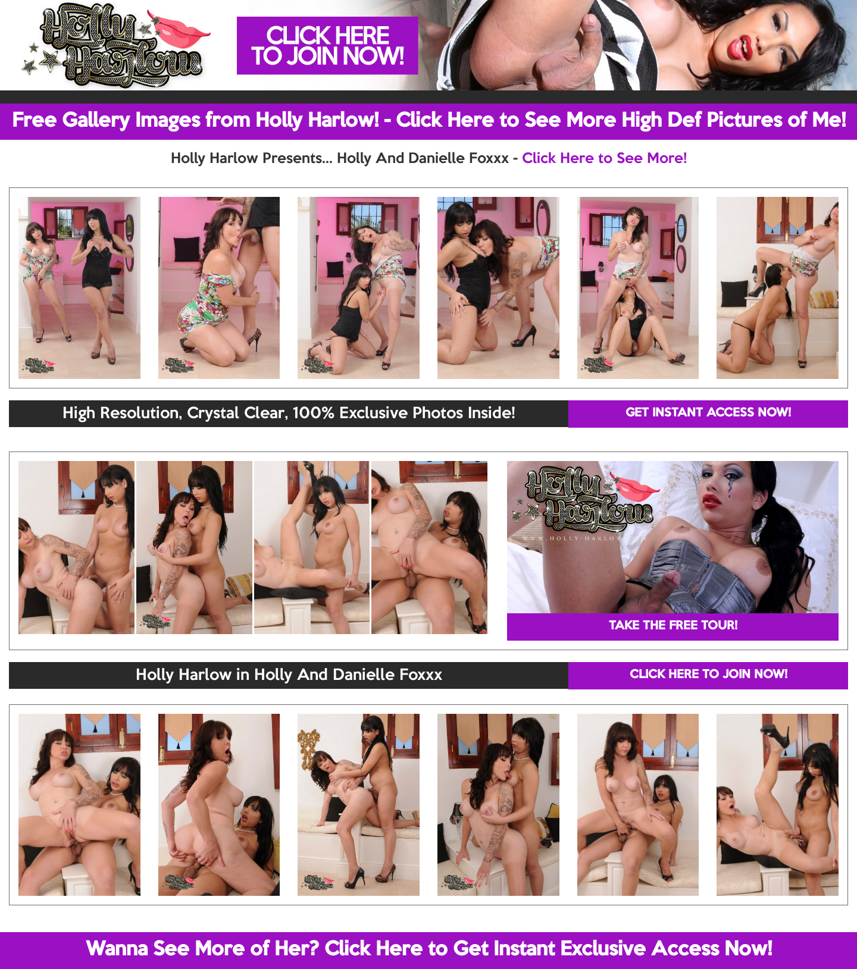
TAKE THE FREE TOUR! (673, 626)
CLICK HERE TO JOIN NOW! (708, 675)
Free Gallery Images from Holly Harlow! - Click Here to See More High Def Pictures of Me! (429, 121)
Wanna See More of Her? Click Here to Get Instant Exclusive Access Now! (429, 950)
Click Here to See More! (604, 158)
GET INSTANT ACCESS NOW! (708, 413)
